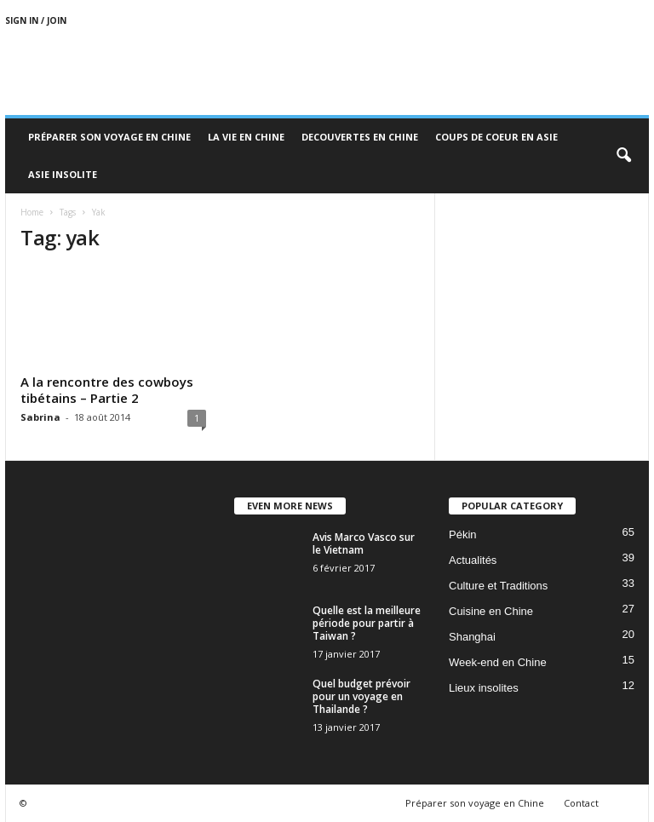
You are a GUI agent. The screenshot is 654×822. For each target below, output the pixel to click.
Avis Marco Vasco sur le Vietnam (364, 543)
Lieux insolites (484, 687)
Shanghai (472, 636)
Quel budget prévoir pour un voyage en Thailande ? (361, 696)
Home (31, 212)
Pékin (463, 534)
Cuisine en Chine (491, 611)
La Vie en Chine (246, 136)
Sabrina (40, 417)
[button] (623, 156)
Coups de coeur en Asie (496, 136)
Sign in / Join (35, 20)
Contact (581, 802)
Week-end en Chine (498, 662)
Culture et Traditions (498, 585)
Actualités (472, 560)
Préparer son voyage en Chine (109, 136)
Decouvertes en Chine (359, 136)
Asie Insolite (62, 174)
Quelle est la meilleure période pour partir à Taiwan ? (367, 623)
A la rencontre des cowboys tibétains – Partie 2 (106, 389)
